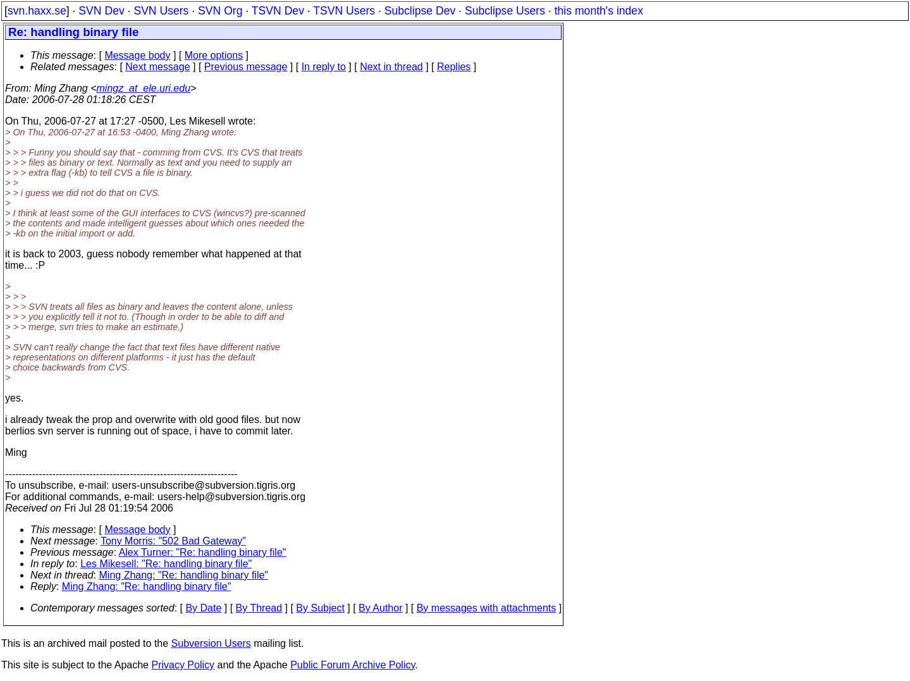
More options (214, 55)
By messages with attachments (486, 608)
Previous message (246, 66)
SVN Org (220, 10)
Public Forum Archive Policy (352, 665)
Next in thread (391, 66)
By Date (203, 608)
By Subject (320, 608)
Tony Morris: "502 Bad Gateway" (173, 541)
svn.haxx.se (37, 10)
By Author (380, 608)
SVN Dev (101, 10)
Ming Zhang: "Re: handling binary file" (184, 575)
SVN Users (160, 10)
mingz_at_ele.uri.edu (144, 88)
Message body (137, 55)
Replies (453, 66)
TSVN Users (344, 10)
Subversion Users (211, 643)
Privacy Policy (182, 665)
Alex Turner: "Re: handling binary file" (202, 552)
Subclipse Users (505, 10)
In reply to (324, 66)
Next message (157, 66)
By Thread (259, 608)
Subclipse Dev (419, 10)
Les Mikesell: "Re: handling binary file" (166, 563)
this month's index (599, 10)
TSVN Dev (278, 10)
